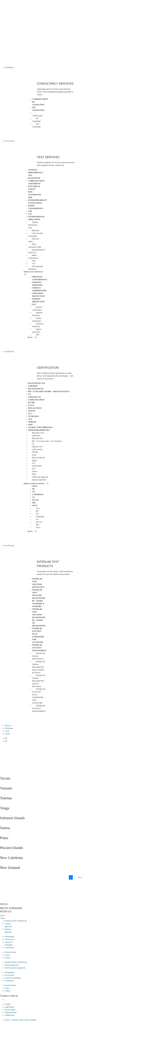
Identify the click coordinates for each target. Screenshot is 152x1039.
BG (33, 489)
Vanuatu (6, 788)
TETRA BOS (33, 416)
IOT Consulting (38, 108)
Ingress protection (38, 300)
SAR (30, 211)
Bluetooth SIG (36, 389)
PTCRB (31, 402)
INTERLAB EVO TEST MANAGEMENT (39, 647)
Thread (32, 422)
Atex (34, 486)
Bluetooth (34, 178)
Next (80, 877)
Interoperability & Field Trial (37, 201)
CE (29, 394)
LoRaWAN (33, 386)
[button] (78, 67)
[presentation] (17, 892)
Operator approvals (39, 430)
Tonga (4, 808)
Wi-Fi (34, 505)
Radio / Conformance (35, 207)
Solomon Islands (12, 818)
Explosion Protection (38, 294)
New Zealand (10, 867)
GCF (30, 419)
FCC (30, 414)
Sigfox (31, 411)
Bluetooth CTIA (36, 383)
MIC (34, 503)
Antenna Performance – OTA (36, 172)
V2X (30, 214)
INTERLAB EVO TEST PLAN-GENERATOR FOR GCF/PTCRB (38, 635)
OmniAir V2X (34, 397)
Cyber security (36, 400)
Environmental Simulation (36, 218)
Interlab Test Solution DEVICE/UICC (38, 583)
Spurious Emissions (37, 283)
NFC (34, 304)
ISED (30, 425)
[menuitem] (78, 738)
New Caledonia (11, 858)
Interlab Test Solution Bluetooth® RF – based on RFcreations (38, 617)
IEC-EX (35, 500)
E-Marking (37, 494)
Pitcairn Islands (11, 848)
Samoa (5, 828)
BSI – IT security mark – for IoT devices (48, 391)
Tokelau (6, 798)
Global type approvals (40, 427)
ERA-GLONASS (35, 408)
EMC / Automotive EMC (34, 194)
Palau (4, 838)
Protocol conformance (39, 278)
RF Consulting (38, 103)
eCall (31, 405)
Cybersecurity (40, 99)
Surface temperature (39, 289)
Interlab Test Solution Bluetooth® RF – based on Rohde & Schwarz (38, 598)
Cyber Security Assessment (36, 182)
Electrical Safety (34, 187)
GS (33, 497)
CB (33, 492)
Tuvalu (5, 778)
